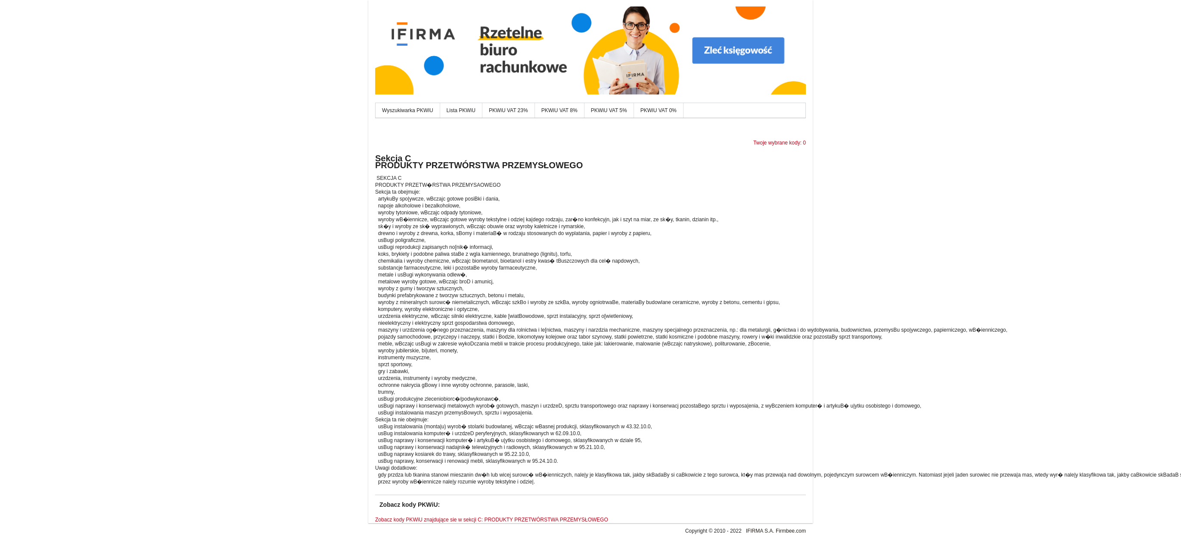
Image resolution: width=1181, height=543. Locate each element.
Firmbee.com (791, 531)
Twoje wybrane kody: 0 (779, 143)
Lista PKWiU (461, 110)
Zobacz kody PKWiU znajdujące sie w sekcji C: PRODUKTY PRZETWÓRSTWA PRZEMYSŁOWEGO (491, 520)
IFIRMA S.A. (760, 531)
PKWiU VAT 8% (559, 110)
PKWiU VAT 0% (658, 110)
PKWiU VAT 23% (508, 110)
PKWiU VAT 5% (609, 110)
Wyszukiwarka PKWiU (407, 110)
